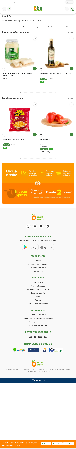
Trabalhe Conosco (38, 286)
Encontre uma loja (38, 293)
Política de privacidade (38, 315)
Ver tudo (70, 32)
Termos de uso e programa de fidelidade (38, 318)
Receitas (38, 300)
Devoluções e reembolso (38, 322)
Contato (38, 261)
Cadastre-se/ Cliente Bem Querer (38, 289)
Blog (38, 297)
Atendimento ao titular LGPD (38, 264)
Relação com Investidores (38, 304)
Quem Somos (38, 282)
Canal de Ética (38, 271)
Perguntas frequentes (38, 268)
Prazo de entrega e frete (38, 325)
